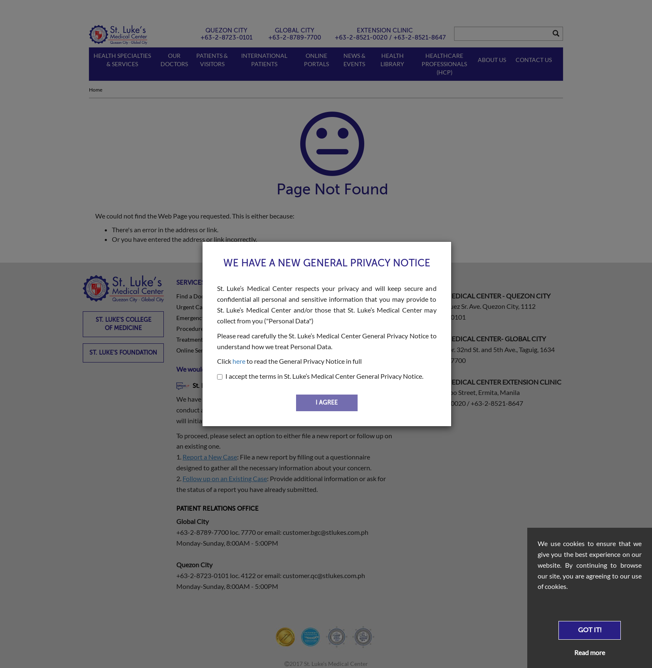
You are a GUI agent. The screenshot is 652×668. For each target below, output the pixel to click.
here (238, 361)
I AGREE (327, 403)
